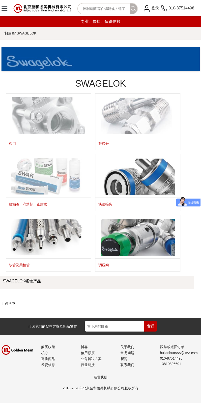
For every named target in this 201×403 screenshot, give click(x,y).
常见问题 (127, 353)
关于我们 (127, 347)
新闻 (123, 359)
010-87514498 (177, 8)
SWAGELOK (26, 33)
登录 (155, 8)
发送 (151, 326)
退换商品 (48, 359)
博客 (84, 347)
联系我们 (127, 365)
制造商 (9, 33)
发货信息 (48, 365)
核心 (44, 353)
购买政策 (48, 347)
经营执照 (101, 377)
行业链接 (88, 365)
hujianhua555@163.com (179, 353)
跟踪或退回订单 (172, 347)
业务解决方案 (91, 359)
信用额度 (88, 353)
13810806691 (170, 364)
